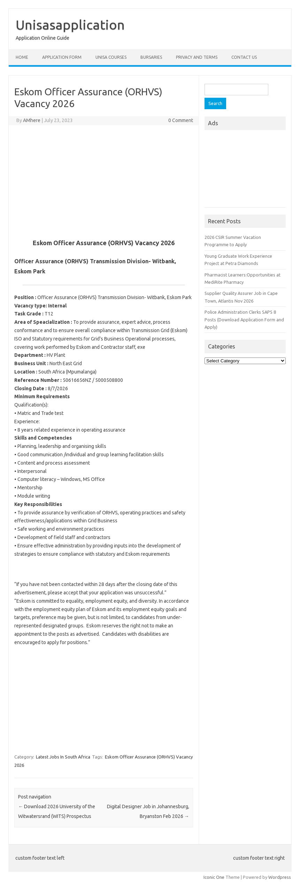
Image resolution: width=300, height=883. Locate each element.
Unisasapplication (70, 24)
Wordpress (279, 877)
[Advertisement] (103, 181)
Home (22, 57)
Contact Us (244, 57)
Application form (62, 57)
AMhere (31, 120)
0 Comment (180, 120)
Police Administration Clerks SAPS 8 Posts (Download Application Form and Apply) (244, 319)
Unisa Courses (110, 57)
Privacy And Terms (196, 57)
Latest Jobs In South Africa (63, 756)
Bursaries (151, 57)
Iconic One (213, 877)
